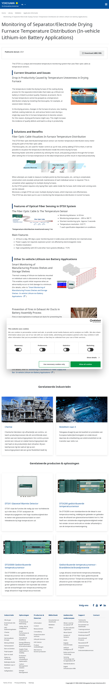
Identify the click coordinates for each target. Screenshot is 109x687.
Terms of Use (7, 683)
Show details (92, 357)
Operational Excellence (23, 639)
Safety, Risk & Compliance (23, 627)
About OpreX (68, 633)
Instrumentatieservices (85, 650)
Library (10, 13)
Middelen (18, 13)
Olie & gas (7, 620)
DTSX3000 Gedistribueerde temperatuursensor (18, 566)
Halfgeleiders (8, 671)
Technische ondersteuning (83, 621)
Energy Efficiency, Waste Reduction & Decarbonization (25, 644)
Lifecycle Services (39, 639)
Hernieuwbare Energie (9, 639)
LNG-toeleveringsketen (10, 628)
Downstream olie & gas (9, 624)
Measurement (38, 629)
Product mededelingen (38, 646)
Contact (96, 615)
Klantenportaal (83, 635)
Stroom (6, 635)
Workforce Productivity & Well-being (23, 622)
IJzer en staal (8, 655)
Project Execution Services (39, 635)
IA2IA (65, 640)
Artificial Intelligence (67, 649)
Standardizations (69, 664)
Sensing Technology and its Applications (69, 659)
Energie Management (23, 671)
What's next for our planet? (68, 624)
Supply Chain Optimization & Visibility (24, 651)
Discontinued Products (82, 639)
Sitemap (31, 683)
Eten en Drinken (9, 649)
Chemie (8, 426)
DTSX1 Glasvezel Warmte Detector (22, 503)
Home (4, 13)
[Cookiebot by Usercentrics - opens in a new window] (91, 321)
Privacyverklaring (20, 683)
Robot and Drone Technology (69, 653)
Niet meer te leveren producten (40, 651)
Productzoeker (83, 632)
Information (38, 623)
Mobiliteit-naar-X (67, 426)
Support (81, 615)
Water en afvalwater (7, 658)
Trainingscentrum (84, 629)
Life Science (38, 642)
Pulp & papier (8, 652)
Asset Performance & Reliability (24, 633)
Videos (51, 628)
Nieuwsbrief (82, 643)
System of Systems (67, 636)
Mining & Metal (9, 643)
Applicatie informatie (31, 13)
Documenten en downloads (54, 621)
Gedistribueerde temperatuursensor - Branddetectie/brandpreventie (78, 566)
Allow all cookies (85, 364)
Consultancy (38, 632)
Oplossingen (24, 615)
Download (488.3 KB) (92, 53)
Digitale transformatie (68, 644)
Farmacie (7, 668)
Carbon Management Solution (23, 666)
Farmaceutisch (9, 646)
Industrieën (9, 615)
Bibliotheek (53, 615)
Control (36, 626)
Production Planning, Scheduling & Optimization (23, 658)
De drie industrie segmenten (69, 629)
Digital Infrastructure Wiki (70, 667)
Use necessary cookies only (54, 364)
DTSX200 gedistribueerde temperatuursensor (72, 505)
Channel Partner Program (83, 647)
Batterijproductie (9, 662)
